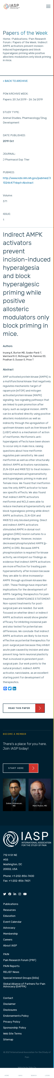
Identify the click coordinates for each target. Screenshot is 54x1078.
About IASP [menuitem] (10, 945)
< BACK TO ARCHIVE (15, 81)
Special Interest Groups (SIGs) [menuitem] (21, 978)
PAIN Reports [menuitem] (11, 966)
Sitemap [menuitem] (8, 1039)
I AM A (20, 1073)
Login (47, 1073)
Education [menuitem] (9, 916)
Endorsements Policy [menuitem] (16, 1016)
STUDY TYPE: (11, 112)
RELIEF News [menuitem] (11, 972)
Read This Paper (19, 708)
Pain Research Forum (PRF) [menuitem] (19, 960)
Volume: (8, 195)
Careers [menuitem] (7, 939)
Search (34, 1073)
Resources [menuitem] (9, 910)
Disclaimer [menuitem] (9, 1004)
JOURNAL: (9, 153)
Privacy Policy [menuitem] (11, 1021)
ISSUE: (7, 214)
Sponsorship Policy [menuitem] (14, 1027)
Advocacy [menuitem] (9, 927)
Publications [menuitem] (10, 904)
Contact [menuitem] (8, 998)
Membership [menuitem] (10, 933)
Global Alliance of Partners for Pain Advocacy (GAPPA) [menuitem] (24, 985)
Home (7, 1073)
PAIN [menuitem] (6, 954)
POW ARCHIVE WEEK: (15, 93)
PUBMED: (9, 172)
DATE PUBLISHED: (14, 135)
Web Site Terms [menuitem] (12, 1033)
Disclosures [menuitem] (10, 1010)
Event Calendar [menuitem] (12, 922)
